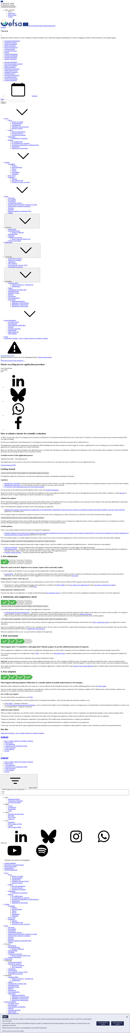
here (35, 586)
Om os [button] (20, 118)
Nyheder (14, 166)
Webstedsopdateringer (10, 870)
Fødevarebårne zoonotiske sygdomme (19, 206)
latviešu (10, 62)
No (3, 793)
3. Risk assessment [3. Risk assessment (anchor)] (9, 747)
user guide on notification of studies (104, 585)
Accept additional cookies (103, 1023)
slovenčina (11, 75)
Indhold (4, 737)
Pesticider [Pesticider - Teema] (11, 209)
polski (11, 70)
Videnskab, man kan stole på (20, 127)
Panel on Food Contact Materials (83, 666)
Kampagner (11, 177)
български (12, 41)
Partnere (10, 140)
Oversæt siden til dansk (45, 357)
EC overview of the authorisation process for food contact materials (24, 487)
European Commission (52, 490)
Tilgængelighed (9, 868)
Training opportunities (14, 240)
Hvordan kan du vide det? (8, 7)
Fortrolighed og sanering (15, 267)
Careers (10, 806)
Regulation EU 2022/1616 (12, 485)
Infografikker (16, 172)
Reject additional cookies (117, 1023)
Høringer (10, 294)
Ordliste (10, 213)
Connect (10, 16)
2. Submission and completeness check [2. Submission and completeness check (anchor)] (15, 746)
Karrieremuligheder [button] (24, 320)
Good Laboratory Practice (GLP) (17, 265)
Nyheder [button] (20, 162)
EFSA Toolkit (61, 585)
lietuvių (13, 64)
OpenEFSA (11, 822)
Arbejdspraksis (16, 125)
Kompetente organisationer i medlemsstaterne (25, 145)
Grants (10, 811)
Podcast (14, 170)
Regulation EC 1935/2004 (12, 483)
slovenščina (10, 77)
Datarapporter (12, 229)
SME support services (10, 549)
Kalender (20, 96)
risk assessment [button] (96, 450)
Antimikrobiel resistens (15, 203)
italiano (10, 59)
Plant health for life (17, 180)
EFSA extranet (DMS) (14, 827)
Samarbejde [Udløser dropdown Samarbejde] (22, 275)
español (10, 42)
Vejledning (11, 236)
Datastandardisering (14, 231)
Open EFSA (11, 13)
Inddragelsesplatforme (18, 301)
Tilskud (10, 288)
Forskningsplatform (14, 298)
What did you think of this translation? (12, 360)
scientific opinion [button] (104, 666)
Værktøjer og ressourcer (15, 237)
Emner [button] (20, 196)
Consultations (12, 807)
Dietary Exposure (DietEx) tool (21, 239)
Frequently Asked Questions (12, 552)
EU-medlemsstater (17, 141)
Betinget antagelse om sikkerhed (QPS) (19, 211)
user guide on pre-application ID (79, 585)
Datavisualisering (17, 167)
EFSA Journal (12, 15)
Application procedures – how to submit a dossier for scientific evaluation (26, 338)
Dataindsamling (12, 234)
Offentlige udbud (13, 283)
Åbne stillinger (12, 333)
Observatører (12, 296)
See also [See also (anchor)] (6, 751)
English (6, 52)
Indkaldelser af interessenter (20, 304)
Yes (3, 791)
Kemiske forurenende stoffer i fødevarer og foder (22, 204)
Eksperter (11, 327)
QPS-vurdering (12, 263)
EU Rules (10, 703)
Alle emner (11, 198)
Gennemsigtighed (17, 123)
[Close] (1, 359)
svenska (10, 80)
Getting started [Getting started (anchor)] (8, 742)
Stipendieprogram (13, 291)
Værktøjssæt (11, 262)
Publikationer (8, 242)
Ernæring (11, 208)
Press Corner (12, 175)
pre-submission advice (53, 593)
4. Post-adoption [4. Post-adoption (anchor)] (9, 749)
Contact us (11, 819)
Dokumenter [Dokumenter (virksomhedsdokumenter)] (11, 137)
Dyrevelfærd (12, 201)
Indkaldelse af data (13, 293)
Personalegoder (12, 323)
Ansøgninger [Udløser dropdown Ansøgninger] (22, 251)
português (11, 72)
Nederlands (12, 69)
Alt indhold (11, 164)
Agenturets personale (14, 328)
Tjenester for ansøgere (14, 260)
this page (122, 493)
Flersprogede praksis (10, 866)
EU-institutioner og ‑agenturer (21, 143)
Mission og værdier (17, 122)
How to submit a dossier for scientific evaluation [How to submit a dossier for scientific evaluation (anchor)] (18, 741)
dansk (10, 46)
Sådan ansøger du (13, 332)
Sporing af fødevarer (18, 232)
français (11, 54)
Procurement (12, 809)
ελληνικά (10, 51)
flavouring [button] (11, 700)
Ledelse (10, 130)
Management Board (14, 799)
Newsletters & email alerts (16, 814)
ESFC (37, 653)
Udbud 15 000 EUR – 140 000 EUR (22, 285)
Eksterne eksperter (17, 128)
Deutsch (11, 47)
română (9, 74)
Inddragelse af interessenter (20, 148)
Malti (10, 67)
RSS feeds (11, 815)
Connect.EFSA (8, 574)
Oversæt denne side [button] (7, 355)
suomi (11, 78)
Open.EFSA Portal (59, 653)
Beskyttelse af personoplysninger (14, 865)
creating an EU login (85, 614)
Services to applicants (10, 547)
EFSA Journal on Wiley (15, 824)
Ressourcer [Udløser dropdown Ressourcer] (22, 221)
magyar (10, 65)
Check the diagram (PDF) (8, 465)
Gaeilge (11, 56)
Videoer (14, 169)
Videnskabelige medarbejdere (17, 325)
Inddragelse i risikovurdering (20, 303)
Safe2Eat (14, 179)
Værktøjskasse (16, 286)
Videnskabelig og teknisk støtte (17, 290)
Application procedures (15, 258)
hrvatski (10, 57)
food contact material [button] (23, 691)
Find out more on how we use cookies (13, 1031)
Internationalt (16, 146)
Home (6, 337)
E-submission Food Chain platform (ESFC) (17, 612)
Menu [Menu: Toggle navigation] (2, 99)
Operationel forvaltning (19, 135)
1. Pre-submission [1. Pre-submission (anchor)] (9, 744)
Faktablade (15, 174)
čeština (10, 44)
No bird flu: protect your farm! (21, 182)
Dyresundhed (12, 199)
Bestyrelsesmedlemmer (18, 132)
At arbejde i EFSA (13, 322)
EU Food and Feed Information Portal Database (21, 705)
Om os (10, 120)
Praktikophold (12, 330)
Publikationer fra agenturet (20, 138)
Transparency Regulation (15, 801)
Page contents (19, 781)
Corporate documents (14, 802)
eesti (9, 49)
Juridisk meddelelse (10, 863)
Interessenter (12, 299)
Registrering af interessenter (20, 306)
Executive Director (17, 133)
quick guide (74, 575)
